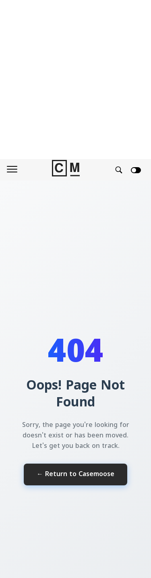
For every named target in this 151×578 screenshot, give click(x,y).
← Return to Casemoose (75, 474)
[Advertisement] (75, 79)
